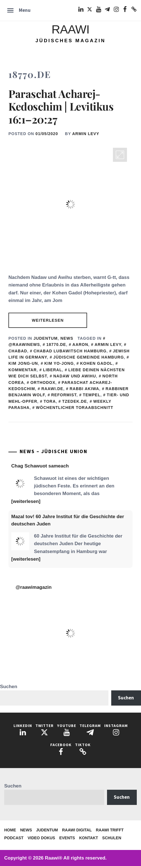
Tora (50, 401)
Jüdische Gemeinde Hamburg (88, 357)
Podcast (13, 838)
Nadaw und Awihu (74, 376)
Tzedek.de (74, 401)
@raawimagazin (34, 587)
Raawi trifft (110, 830)
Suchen (8, 686)
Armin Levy (85, 133)
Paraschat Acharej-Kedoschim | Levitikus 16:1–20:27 (60, 106)
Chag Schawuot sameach (40, 466)
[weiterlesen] (25, 501)
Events (67, 838)
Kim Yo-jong (59, 363)
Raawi (70, 29)
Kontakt (88, 838)
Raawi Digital (77, 830)
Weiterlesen (47, 320)
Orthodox (42, 382)
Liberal (52, 370)
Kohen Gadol (96, 363)
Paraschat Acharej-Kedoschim (60, 385)
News (66, 338)
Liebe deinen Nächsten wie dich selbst (66, 373)
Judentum (45, 338)
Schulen (111, 838)
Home (10, 830)
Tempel (92, 395)
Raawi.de (52, 388)
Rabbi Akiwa (84, 388)
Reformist (63, 395)
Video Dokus (41, 838)
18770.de (56, 344)
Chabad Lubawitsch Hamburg (69, 351)
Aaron (80, 344)
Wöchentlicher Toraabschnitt (74, 407)
